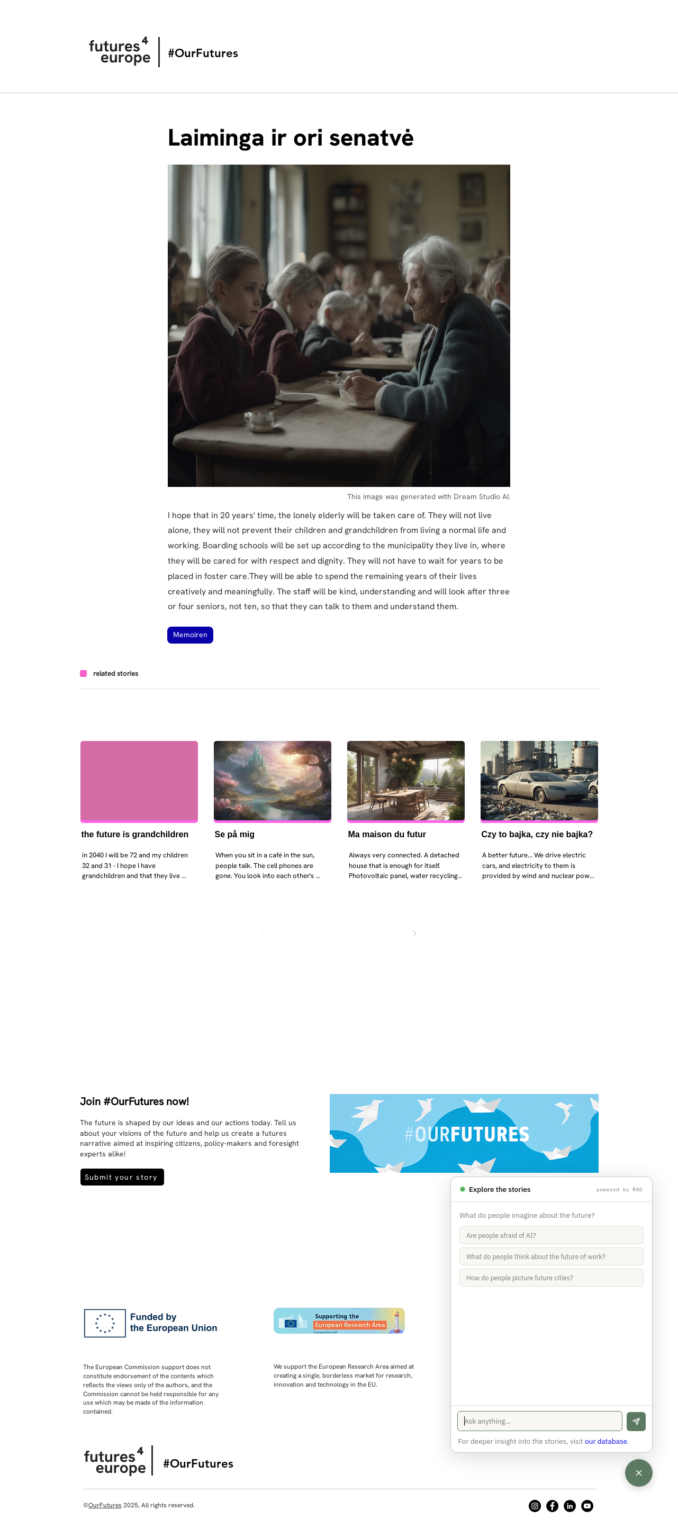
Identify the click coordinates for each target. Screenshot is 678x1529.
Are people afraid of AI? (501, 1235)
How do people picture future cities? (519, 1277)
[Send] (636, 1421)
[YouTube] (587, 1506)
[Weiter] (414, 933)
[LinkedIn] (570, 1506)
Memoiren (190, 634)
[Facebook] (552, 1506)
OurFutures (105, 1505)
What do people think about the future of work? (535, 1256)
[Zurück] (264, 933)
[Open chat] (639, 1473)
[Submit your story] (122, 1177)
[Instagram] (535, 1506)
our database (606, 1441)
